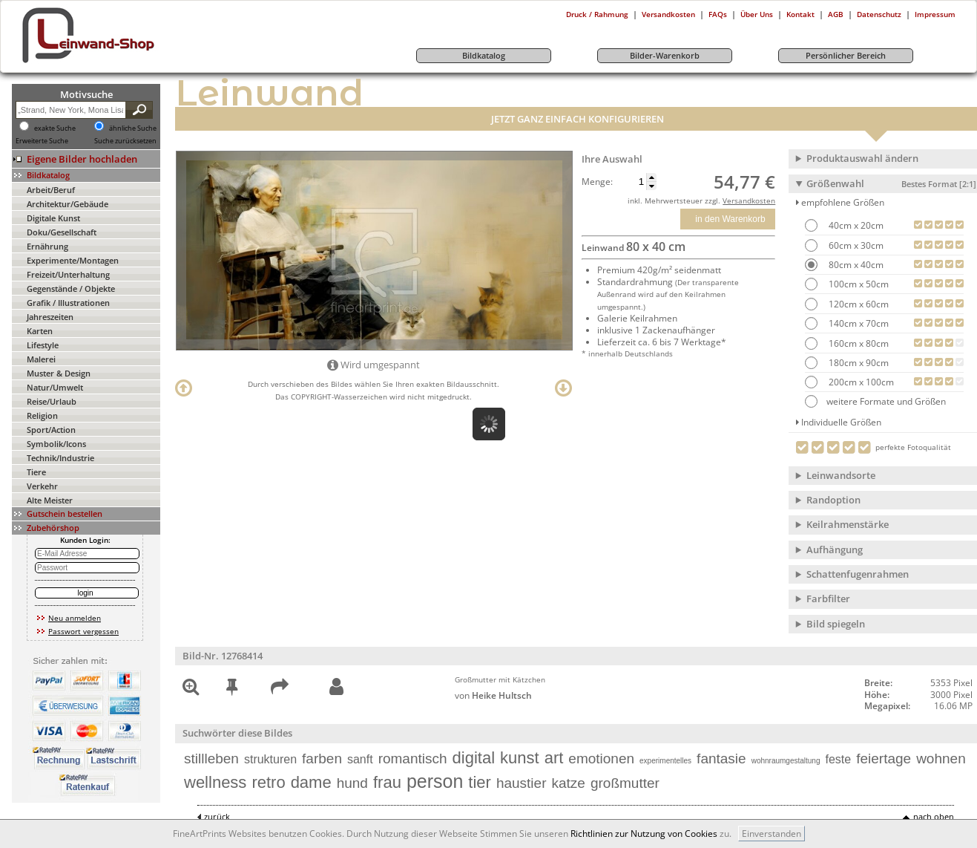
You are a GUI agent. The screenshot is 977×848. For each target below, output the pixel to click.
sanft (360, 759)
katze (568, 783)
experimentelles (665, 761)
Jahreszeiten (50, 316)
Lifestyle (43, 344)
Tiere (36, 471)
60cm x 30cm (855, 245)
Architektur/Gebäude (67, 203)
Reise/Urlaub (51, 401)
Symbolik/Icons (56, 443)
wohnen (941, 758)
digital (474, 757)
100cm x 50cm (857, 284)
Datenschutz (879, 14)
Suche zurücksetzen (125, 141)
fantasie (721, 758)
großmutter (625, 783)
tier (479, 782)
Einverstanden (771, 833)
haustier (521, 783)
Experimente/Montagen (73, 260)
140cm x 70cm (857, 323)
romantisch (412, 758)
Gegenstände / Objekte (71, 288)
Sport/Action (51, 429)
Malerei (41, 359)
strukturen (270, 759)
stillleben (211, 758)
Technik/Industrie (60, 457)
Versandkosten (668, 14)
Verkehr (42, 486)
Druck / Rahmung (597, 14)
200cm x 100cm (860, 382)
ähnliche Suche (133, 128)
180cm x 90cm (857, 362)
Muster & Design (59, 373)
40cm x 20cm (855, 225)
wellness (215, 782)
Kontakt (800, 14)
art (554, 757)
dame (311, 782)
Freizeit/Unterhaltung (68, 274)
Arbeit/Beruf (51, 189)
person (435, 781)
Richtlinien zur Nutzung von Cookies (643, 833)
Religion (42, 415)
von (493, 695)
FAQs (717, 14)
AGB (835, 14)
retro (268, 782)
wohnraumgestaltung (785, 761)
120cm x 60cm (857, 304)
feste (839, 759)
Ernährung (47, 246)
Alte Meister (50, 500)
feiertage (883, 758)
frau (387, 782)
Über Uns (756, 14)
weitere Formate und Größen (875, 401)
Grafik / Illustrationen (68, 302)
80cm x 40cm (855, 264)
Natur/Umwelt (55, 387)
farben (322, 758)
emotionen (601, 758)
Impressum (935, 14)
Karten (40, 330)
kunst (519, 757)
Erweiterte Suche (42, 141)
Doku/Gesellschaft (61, 232)
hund (352, 783)
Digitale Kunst (53, 218)
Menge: (597, 182)
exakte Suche (55, 128)
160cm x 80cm (857, 343)
